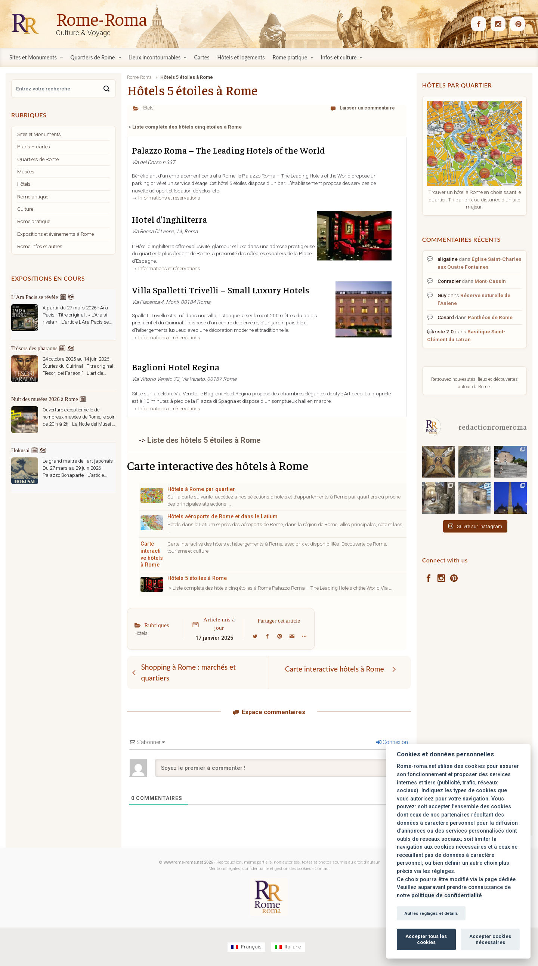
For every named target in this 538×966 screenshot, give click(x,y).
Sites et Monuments (39, 134)
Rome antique (32, 197)
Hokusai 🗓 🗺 (28, 450)
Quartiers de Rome (38, 159)
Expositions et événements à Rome (55, 234)
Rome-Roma (101, 18)
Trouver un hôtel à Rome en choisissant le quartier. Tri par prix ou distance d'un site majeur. (474, 199)
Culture (25, 209)
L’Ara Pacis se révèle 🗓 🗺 (43, 297)
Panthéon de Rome (490, 317)
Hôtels (147, 108)
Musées (25, 172)
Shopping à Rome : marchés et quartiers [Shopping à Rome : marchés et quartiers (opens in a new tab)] (188, 672)
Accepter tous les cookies (426, 939)
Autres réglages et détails (431, 913)
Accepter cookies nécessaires (490, 939)
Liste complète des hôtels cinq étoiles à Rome (187, 127)
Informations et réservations (169, 198)
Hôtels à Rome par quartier (201, 489)
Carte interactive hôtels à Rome (151, 554)
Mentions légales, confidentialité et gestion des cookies (259, 868)
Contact (322, 868)
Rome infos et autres (39, 246)
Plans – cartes (33, 146)
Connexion (392, 742)
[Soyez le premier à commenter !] (281, 768)
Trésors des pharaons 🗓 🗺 (42, 348)
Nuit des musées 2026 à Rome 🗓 (48, 399)
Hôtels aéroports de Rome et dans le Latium (222, 516)
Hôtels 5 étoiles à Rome (197, 578)
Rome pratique (33, 221)
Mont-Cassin (490, 281)
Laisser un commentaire (367, 108)
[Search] (106, 88)
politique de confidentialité (446, 895)
